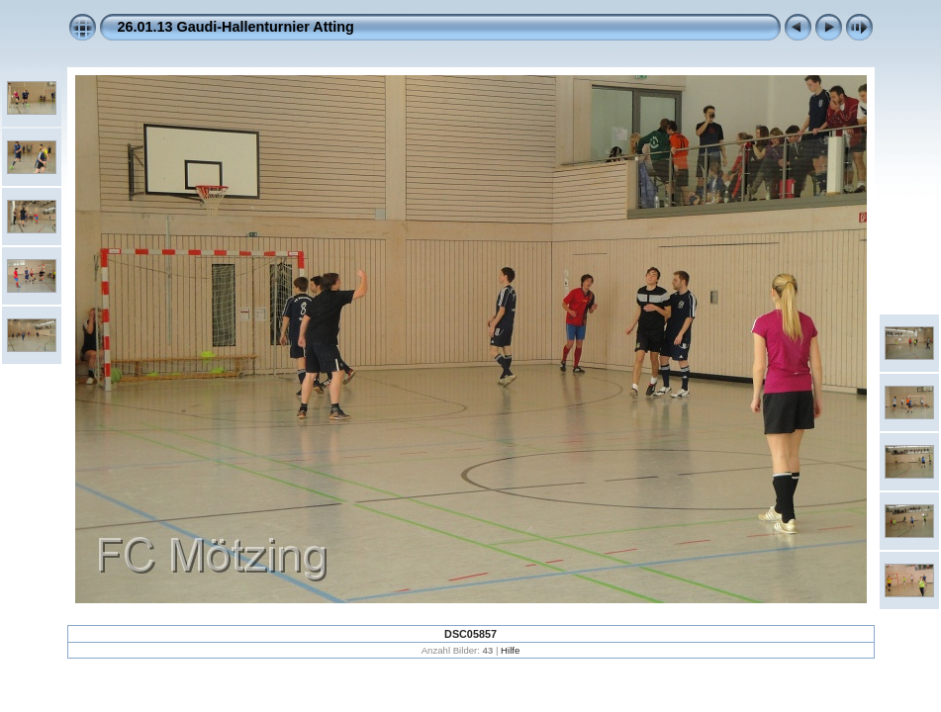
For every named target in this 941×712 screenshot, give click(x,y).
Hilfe (510, 650)
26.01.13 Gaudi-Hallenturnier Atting (236, 27)
